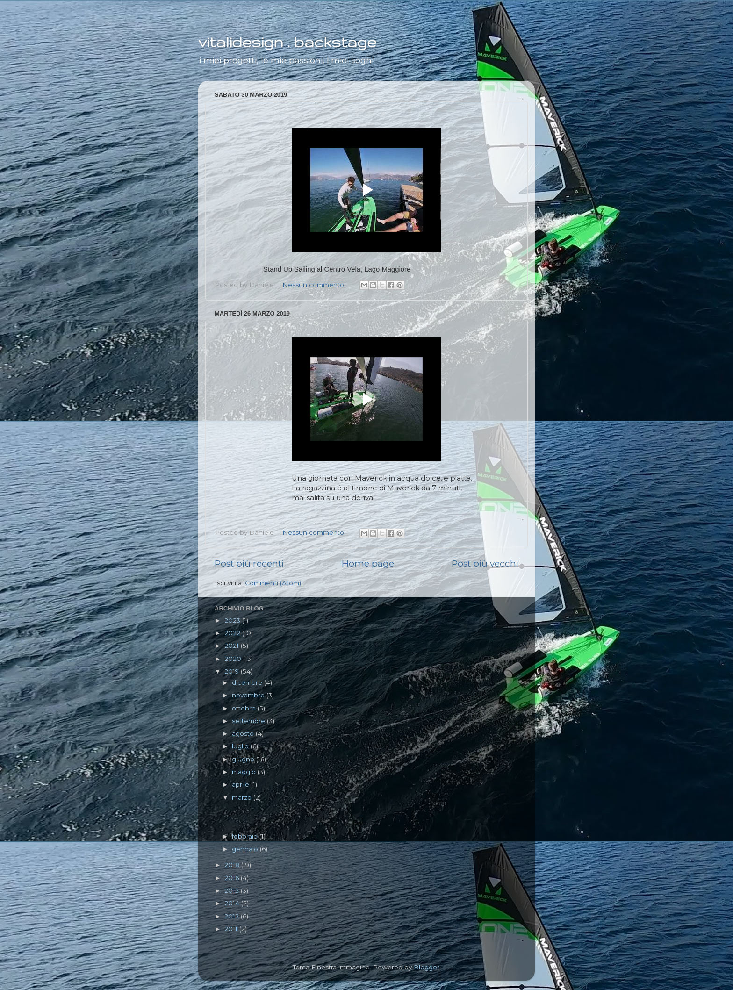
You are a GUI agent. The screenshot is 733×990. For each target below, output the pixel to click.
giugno (244, 759)
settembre (249, 721)
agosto (244, 733)
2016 (232, 878)
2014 (232, 903)
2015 (232, 890)
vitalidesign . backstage (287, 42)
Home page (368, 563)
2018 (232, 864)
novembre (249, 695)
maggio (245, 771)
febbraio (245, 836)
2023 (233, 620)
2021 (232, 645)
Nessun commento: (314, 284)
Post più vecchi (485, 563)
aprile (241, 784)
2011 (231, 929)
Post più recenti (249, 563)
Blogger (426, 967)
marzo (242, 797)
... (275, 808)
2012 (232, 916)
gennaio (246, 849)
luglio (241, 746)
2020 (233, 658)
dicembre (248, 682)
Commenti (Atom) (273, 583)
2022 (233, 633)
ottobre (245, 708)
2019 (232, 671)
